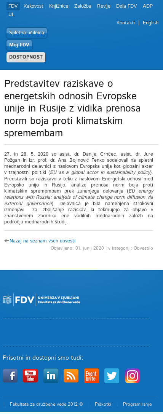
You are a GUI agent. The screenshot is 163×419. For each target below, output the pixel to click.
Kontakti (126, 23)
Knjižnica (59, 6)
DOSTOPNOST (26, 57)
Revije (103, 6)
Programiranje (137, 404)
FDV (13, 6)
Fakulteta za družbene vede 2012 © (46, 404)
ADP (148, 6)
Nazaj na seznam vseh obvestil (43, 241)
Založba (82, 6)
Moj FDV (19, 45)
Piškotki (103, 404)
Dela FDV (126, 6)
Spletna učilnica (26, 32)
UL (11, 14)
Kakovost (33, 6)
